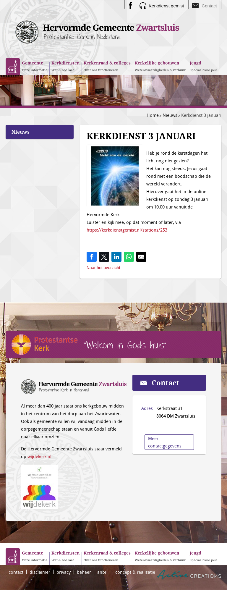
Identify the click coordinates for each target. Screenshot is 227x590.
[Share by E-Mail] (141, 257)
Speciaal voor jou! (203, 66)
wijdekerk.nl (39, 456)
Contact (209, 5)
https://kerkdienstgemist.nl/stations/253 (127, 230)
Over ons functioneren (107, 66)
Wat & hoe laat (65, 66)
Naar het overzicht (103, 267)
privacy (63, 572)
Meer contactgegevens (164, 442)
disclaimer (40, 572)
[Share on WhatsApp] (129, 257)
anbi (101, 572)
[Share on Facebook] (92, 257)
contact (16, 572)
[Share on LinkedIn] (116, 257)
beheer (84, 572)
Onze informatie (34, 66)
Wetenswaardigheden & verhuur (160, 66)
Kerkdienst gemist (166, 5)
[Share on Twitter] (104, 257)
